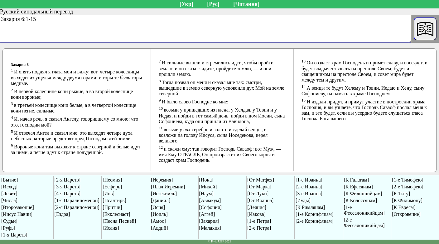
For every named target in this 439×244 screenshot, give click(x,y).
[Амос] (158, 221)
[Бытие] (9, 179)
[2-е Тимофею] (407, 186)
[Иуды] (303, 200)
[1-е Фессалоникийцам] (364, 210)
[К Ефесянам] (358, 186)
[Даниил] (160, 200)
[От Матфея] (260, 179)
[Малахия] (210, 228)
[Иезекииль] (164, 193)
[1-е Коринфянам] (314, 214)
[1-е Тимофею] (407, 179)
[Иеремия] (162, 179)
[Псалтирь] (114, 200)
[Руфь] (8, 228)
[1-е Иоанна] (309, 179)
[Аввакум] (210, 200)
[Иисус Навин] (16, 214)
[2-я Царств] (68, 179)
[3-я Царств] (68, 186)
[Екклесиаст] (116, 214)
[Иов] (108, 193)
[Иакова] (256, 214)
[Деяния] (256, 207)
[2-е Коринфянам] (314, 221)
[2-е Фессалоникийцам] (364, 222)
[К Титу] (401, 193)
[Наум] (206, 193)
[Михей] (208, 186)
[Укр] (186, 4)
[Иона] (206, 179)
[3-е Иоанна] (309, 193)
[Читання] (246, 4)
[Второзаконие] (17, 207)
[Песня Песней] (119, 221)
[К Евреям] (403, 207)
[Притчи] (112, 207)
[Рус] (213, 4)
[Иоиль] (159, 214)
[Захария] (209, 221)
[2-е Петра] (259, 228)
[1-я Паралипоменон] (77, 200)
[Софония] (210, 207)
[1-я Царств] (14, 234)
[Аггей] (207, 214)
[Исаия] (111, 228)
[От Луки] (257, 193)
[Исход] (9, 186)
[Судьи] (9, 221)
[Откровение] (406, 214)
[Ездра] (62, 214)
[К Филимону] (407, 200)
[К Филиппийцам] (363, 193)
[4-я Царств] (68, 193)
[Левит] (9, 193)
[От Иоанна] (260, 200)
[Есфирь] (112, 186)
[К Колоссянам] (360, 200)
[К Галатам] (356, 179)
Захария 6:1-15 (205, 29)
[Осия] (158, 207)
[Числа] (9, 200)
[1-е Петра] (259, 221)
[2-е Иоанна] (309, 186)
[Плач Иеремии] (168, 186)
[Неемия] (112, 179)
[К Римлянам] (310, 207)
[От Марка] (259, 186)
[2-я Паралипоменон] (77, 207)
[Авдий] (159, 228)
